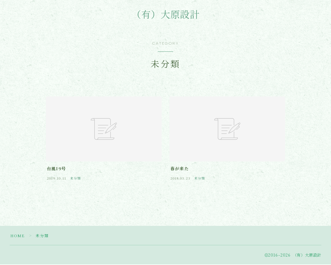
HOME (17, 236)
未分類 (42, 236)
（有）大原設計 (165, 15)
